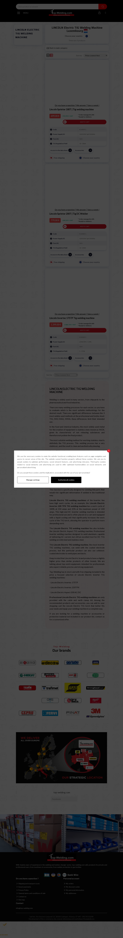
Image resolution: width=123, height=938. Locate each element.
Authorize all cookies (66, 480)
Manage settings (33, 480)
